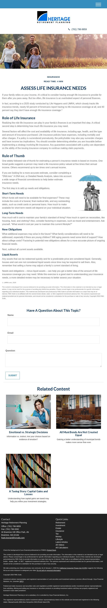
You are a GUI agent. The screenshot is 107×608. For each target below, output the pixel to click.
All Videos (60, 545)
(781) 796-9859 (77, 29)
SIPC (21, 581)
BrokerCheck (51, 550)
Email (11, 333)
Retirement (60, 523)
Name (11, 315)
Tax (57, 534)
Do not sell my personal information (49, 570)
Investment (60, 525)
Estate (58, 528)
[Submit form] (12, 375)
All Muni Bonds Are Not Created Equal (79, 434)
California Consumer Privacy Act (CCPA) (73, 568)
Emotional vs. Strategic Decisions (28, 432)
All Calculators (62, 548)
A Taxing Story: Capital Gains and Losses (28, 493)
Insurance (60, 531)
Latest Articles (62, 542)
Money (58, 536)
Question (10, 350)
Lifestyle (59, 539)
